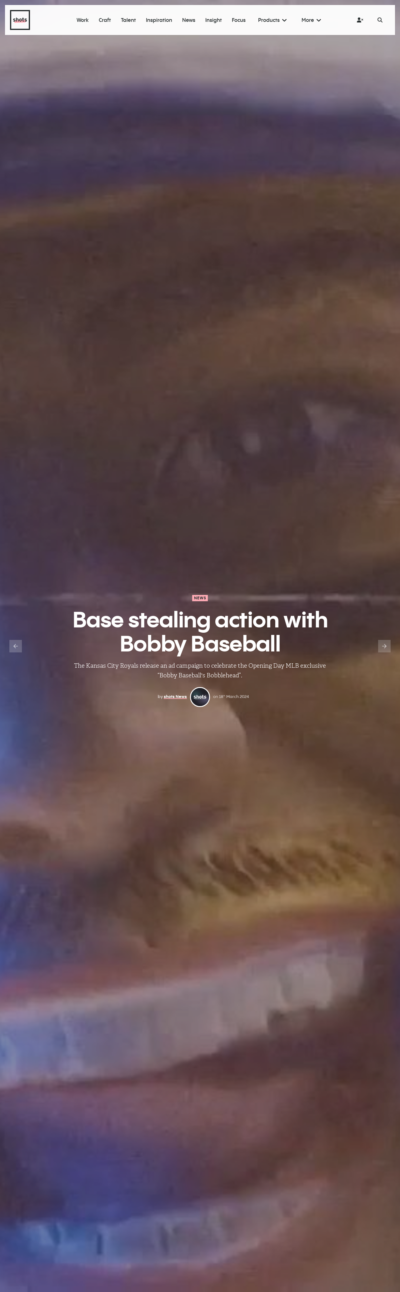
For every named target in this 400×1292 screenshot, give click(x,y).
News (200, 598)
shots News (175, 696)
